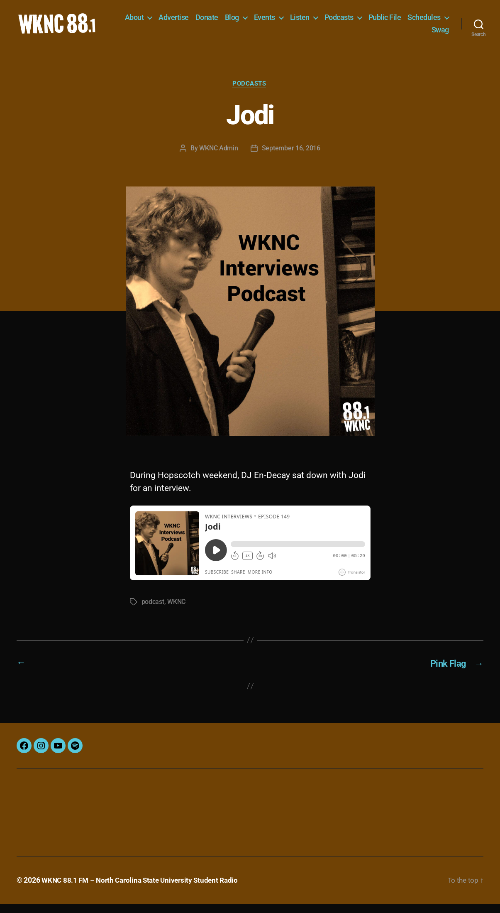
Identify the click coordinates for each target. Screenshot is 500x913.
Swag (440, 34)
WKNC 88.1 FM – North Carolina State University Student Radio (143, 889)
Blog (280, 21)
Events (312, 21)
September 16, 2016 (291, 158)
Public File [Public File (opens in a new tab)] (432, 21)
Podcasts (386, 21)
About (182, 21)
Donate (254, 21)
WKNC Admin (218, 158)
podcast (152, 612)
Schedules (400, 34)
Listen (347, 21)
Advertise (222, 21)
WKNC (176, 612)
